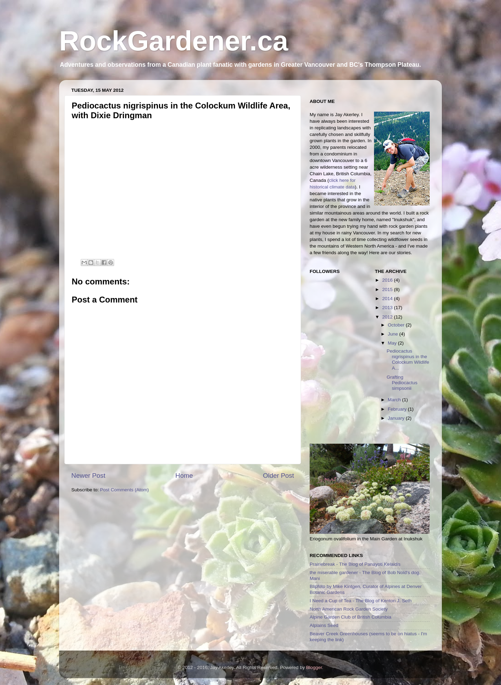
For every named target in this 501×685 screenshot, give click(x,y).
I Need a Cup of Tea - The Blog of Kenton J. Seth (361, 600)
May (393, 343)
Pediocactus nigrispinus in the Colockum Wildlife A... (408, 359)
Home (184, 475)
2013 (388, 307)
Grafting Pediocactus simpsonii (402, 382)
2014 (388, 298)
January (397, 418)
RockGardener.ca (173, 40)
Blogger (314, 667)
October (397, 325)
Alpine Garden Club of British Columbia (350, 617)
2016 (388, 280)
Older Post (278, 475)
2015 (388, 289)
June (393, 334)
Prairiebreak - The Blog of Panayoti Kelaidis (355, 564)
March (395, 399)
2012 (388, 317)
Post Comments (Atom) (124, 489)
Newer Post (88, 475)
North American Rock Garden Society (349, 609)
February (398, 409)
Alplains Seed (324, 625)
